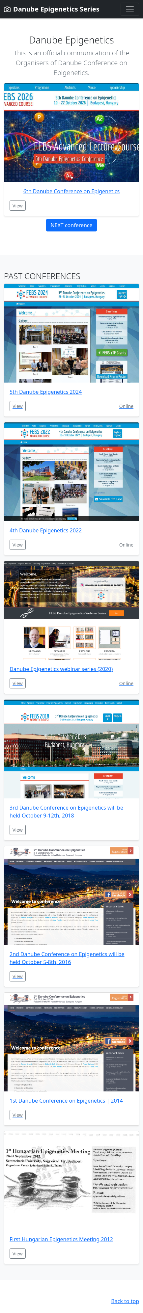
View (18, 205)
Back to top (125, 1301)
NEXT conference (71, 225)
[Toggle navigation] (130, 9)
